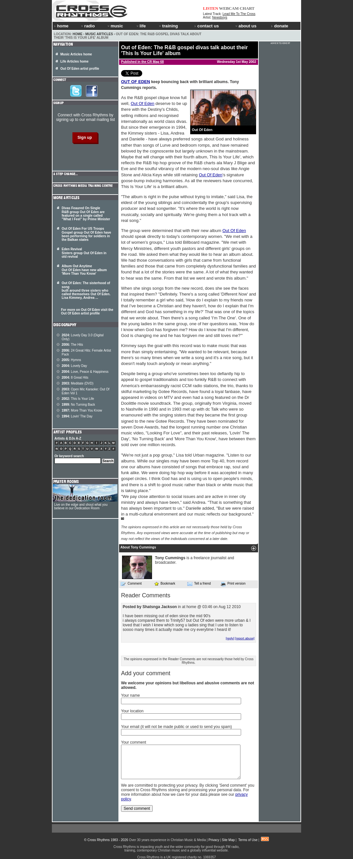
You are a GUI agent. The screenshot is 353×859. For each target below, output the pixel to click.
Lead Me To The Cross (239, 14)
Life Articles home (74, 61)
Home (78, 34)
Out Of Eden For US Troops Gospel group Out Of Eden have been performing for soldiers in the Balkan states (86, 234)
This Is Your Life (78, 398)
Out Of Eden (142, 103)
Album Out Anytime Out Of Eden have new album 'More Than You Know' (84, 269)
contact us (206, 25)
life (141, 25)
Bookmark (164, 583)
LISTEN (210, 8)
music (115, 25)
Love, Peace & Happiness (85, 371)
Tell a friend (199, 583)
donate (279, 25)
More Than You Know (82, 410)
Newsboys (219, 17)
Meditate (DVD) (77, 383)
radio (87, 25)
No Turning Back (78, 404)
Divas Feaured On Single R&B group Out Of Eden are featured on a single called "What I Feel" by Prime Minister (86, 213)
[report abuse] (244, 638)
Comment (131, 583)
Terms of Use (247, 840)
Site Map (228, 840)
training (168, 25)
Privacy (213, 840)
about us (245, 25)
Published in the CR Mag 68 (142, 62)
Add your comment (145, 673)
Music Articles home (76, 54)
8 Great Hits (75, 377)
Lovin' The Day (77, 416)
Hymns (71, 360)
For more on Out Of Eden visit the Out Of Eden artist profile (87, 311)
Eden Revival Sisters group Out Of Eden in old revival (84, 252)
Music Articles (99, 34)
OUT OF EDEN (135, 81)
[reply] (230, 638)
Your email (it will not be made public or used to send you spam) (176, 726)
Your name (130, 695)
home (61, 25)
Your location (132, 711)
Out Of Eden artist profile (79, 68)
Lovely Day (74, 366)
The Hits (72, 344)
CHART (247, 8)
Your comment (133, 742)
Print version (233, 584)
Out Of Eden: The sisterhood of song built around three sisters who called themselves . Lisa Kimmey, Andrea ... (86, 290)
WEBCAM (228, 8)
